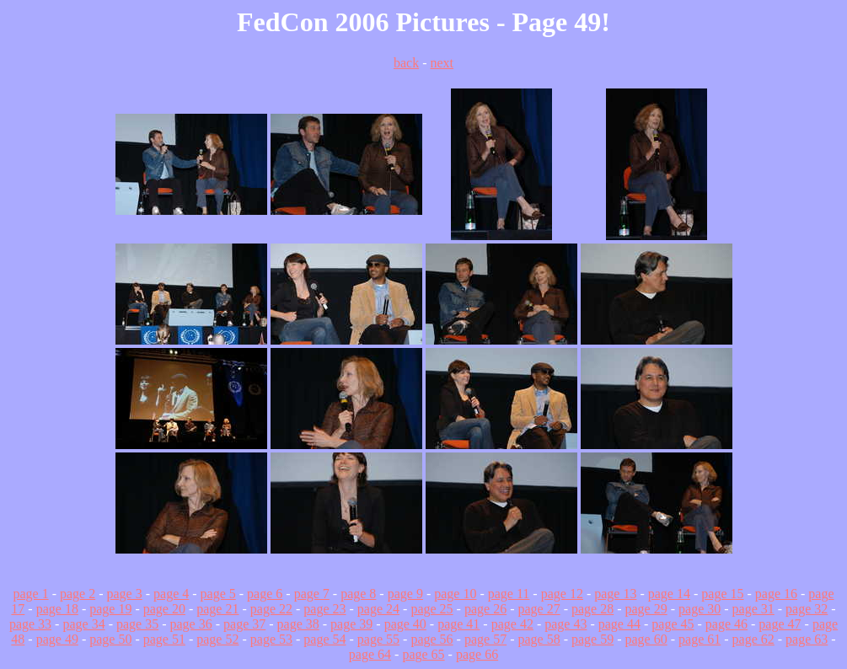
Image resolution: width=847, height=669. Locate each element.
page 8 (358, 593)
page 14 (669, 593)
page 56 (431, 639)
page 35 (137, 624)
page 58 (538, 639)
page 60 (646, 639)
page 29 (646, 609)
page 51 (164, 639)
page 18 (57, 609)
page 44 (619, 624)
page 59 (592, 639)
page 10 (455, 593)
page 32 (806, 609)
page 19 (110, 609)
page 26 (485, 609)
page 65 (423, 654)
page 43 (565, 624)
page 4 (171, 593)
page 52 (217, 639)
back (406, 63)
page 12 (562, 593)
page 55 (378, 639)
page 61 (699, 639)
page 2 (77, 593)
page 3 (124, 593)
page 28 (592, 609)
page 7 (312, 593)
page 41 (458, 624)
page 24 (378, 609)
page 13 (615, 593)
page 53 (271, 639)
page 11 (509, 593)
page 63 (806, 639)
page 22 (271, 609)
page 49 (57, 639)
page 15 (722, 593)
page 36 (191, 624)
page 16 (776, 593)
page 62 (753, 639)
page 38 (298, 624)
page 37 (244, 624)
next (441, 63)
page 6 (264, 593)
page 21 (217, 609)
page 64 (370, 654)
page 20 (164, 609)
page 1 (30, 593)
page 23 (324, 609)
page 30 (699, 609)
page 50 (110, 639)
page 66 (477, 654)
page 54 (324, 639)
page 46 (726, 624)
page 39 (351, 624)
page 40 (405, 624)
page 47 (780, 624)
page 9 (405, 593)
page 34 (83, 624)
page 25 (431, 609)
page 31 (753, 609)
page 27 (538, 609)
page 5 (218, 593)
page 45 (672, 624)
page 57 (485, 639)
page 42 (512, 624)
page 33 (30, 624)
